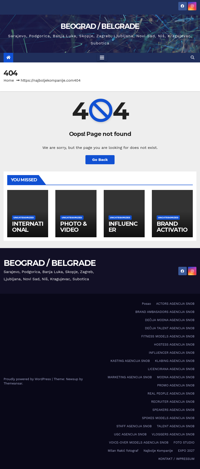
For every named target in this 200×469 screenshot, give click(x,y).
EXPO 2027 (186, 450)
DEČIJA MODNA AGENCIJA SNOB (169, 320)
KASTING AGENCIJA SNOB (130, 361)
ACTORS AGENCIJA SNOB (175, 303)
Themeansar (13, 383)
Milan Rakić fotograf (123, 450)
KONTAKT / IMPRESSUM (176, 459)
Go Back (100, 159)
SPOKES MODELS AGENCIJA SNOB (168, 418)
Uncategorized (23, 217)
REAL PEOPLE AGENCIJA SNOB (171, 393)
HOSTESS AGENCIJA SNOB (174, 344)
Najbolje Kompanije (158, 450)
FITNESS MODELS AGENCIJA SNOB (167, 336)
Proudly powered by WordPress (28, 379)
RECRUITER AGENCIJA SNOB (172, 401)
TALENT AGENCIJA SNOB (175, 426)
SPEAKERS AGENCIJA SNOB (173, 410)
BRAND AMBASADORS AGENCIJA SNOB (164, 312)
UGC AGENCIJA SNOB (130, 434)
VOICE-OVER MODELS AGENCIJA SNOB (138, 442)
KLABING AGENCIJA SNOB (174, 361)
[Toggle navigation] (102, 57)
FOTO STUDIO (184, 442)
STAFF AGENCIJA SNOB (134, 426)
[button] (192, 57)
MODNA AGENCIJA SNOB (175, 377)
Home (9, 80)
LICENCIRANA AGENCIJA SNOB (171, 369)
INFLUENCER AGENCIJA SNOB (171, 352)
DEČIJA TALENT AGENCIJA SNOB (169, 328)
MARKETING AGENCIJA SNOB (130, 377)
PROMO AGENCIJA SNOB (175, 385)
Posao (146, 303)
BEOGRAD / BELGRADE (100, 26)
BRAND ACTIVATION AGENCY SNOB (172, 232)
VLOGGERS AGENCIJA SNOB (173, 434)
